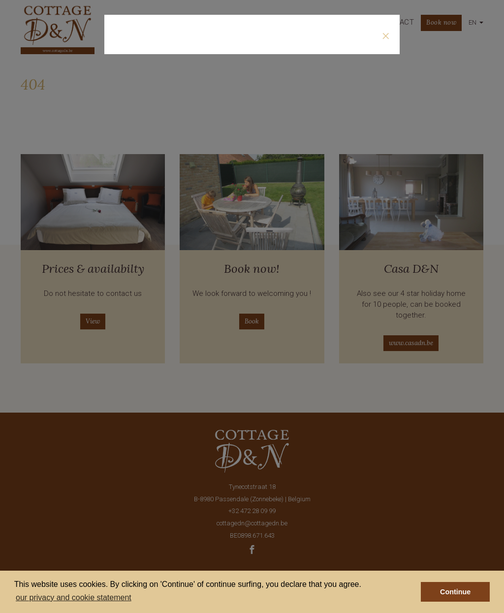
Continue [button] (455, 592)
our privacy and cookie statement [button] (73, 597)
